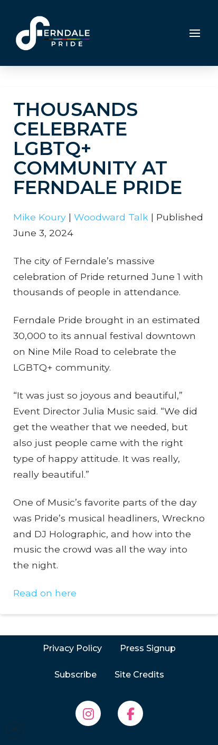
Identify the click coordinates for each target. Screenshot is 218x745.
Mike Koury (39, 216)
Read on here (45, 592)
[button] (194, 33)
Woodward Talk (111, 216)
